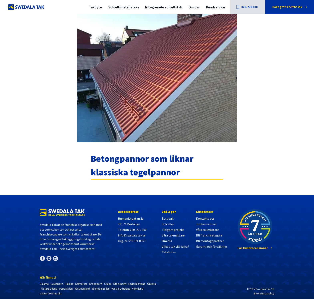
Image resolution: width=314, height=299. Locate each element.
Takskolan (169, 252)
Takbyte (95, 7)
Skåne (108, 284)
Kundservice (215, 7)
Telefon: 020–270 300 (132, 230)
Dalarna (44, 284)
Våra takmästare (173, 235)
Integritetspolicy (264, 293)
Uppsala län (66, 288)
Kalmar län (81, 284)
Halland (69, 284)
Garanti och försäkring (211, 246)
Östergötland (49, 288)
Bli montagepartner (210, 241)
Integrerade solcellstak (163, 7)
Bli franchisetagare (209, 235)
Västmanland (82, 288)
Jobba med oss (206, 224)
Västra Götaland (121, 288)
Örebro (151, 284)
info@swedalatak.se (132, 235)
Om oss (194, 7)
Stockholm (120, 284)
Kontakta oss (205, 218)
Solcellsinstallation (123, 7)
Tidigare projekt (173, 230)
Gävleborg (57, 284)
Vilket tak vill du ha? (175, 246)
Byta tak (167, 218)
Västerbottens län (51, 293)
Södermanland (137, 284)
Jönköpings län (101, 288)
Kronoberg (96, 284)
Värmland (138, 288)
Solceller (168, 224)
